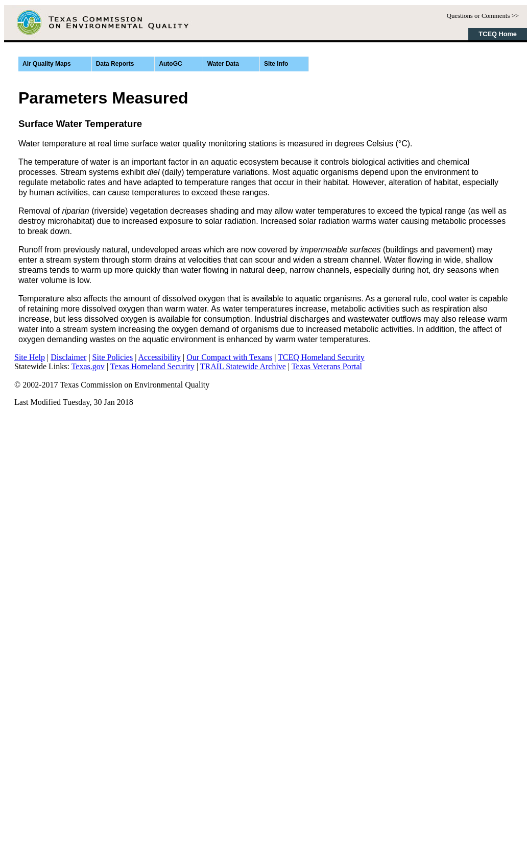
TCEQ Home (497, 34)
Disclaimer (68, 357)
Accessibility (159, 357)
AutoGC (170, 63)
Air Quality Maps (46, 63)
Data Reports (115, 63)
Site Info (276, 63)
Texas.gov (88, 366)
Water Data (223, 63)
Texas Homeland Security (152, 366)
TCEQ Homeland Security (321, 357)
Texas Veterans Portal (327, 366)
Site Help (29, 357)
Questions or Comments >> (483, 15)
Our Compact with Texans (229, 357)
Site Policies (112, 357)
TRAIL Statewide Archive (243, 366)
